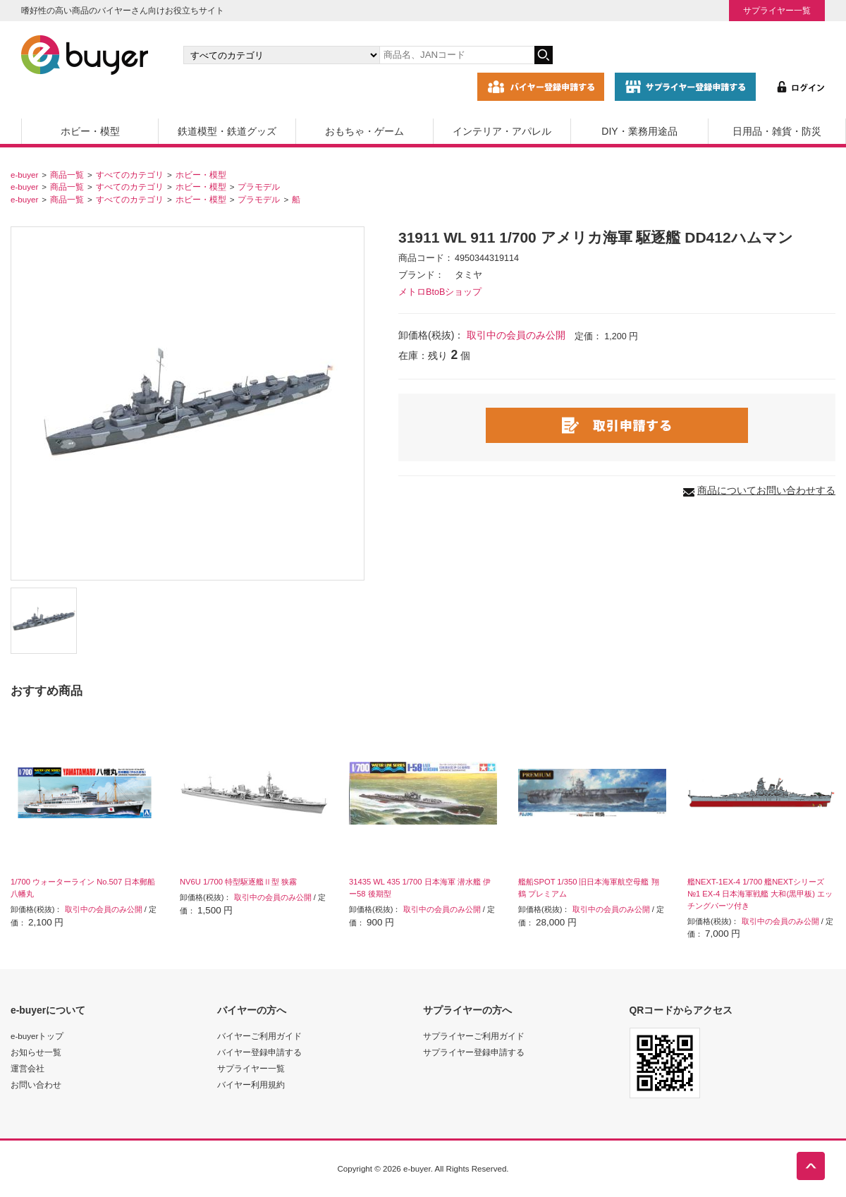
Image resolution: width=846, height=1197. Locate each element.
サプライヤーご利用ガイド (474, 1035)
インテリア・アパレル (502, 131)
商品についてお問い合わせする (766, 490)
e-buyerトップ (37, 1035)
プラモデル (259, 186)
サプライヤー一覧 (777, 10)
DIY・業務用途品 (639, 131)
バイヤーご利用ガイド (259, 1035)
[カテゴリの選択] (281, 55)
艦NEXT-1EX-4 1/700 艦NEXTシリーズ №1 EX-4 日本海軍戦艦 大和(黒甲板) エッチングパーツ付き (760, 893)
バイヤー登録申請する (259, 1052)
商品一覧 (67, 174)
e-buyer (24, 174)
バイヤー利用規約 (251, 1084)
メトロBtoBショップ (440, 292)
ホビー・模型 (90, 131)
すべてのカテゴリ (130, 174)
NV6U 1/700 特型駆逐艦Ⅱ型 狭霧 (238, 881)
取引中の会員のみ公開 (516, 335)
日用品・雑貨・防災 (776, 131)
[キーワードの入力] (456, 55)
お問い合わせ (36, 1084)
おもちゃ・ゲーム (364, 131)
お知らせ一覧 (36, 1052)
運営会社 (27, 1068)
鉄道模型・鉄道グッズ (227, 131)
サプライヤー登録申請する (474, 1052)
